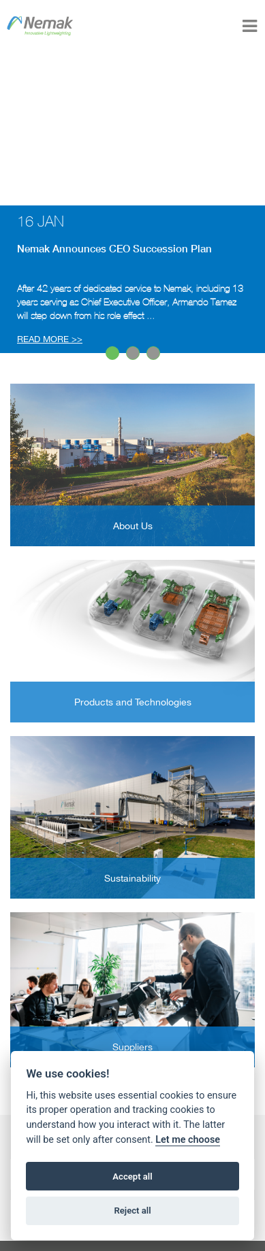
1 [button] (113, 354)
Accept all (132, 1176)
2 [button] (133, 354)
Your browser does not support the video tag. (132, 129)
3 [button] (154, 354)
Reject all (132, 1210)
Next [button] (7, 279)
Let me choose (187, 1140)
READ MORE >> (49, 339)
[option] (132, 279)
